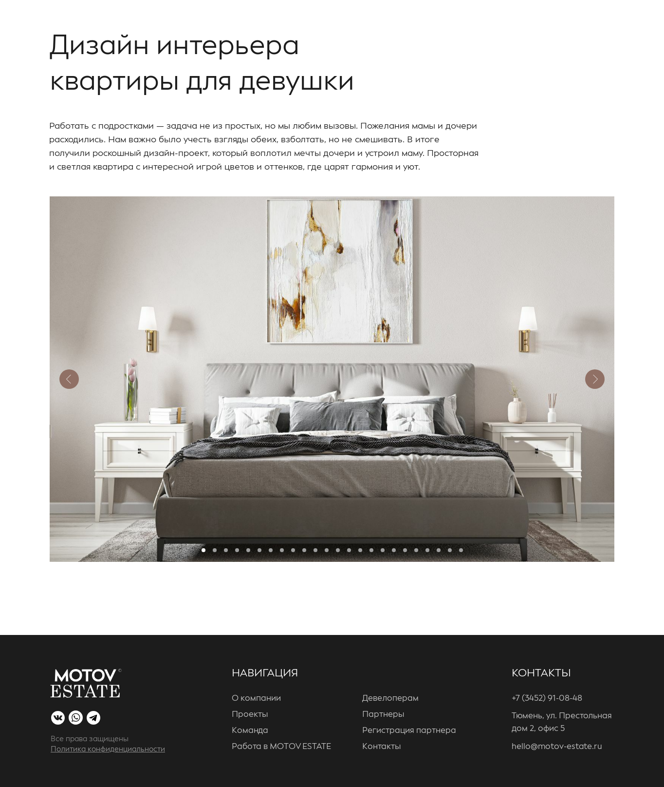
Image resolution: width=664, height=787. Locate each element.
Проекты (250, 714)
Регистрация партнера (409, 731)
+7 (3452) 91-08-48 (547, 698)
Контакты (381, 747)
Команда (250, 731)
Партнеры (383, 714)
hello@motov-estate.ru (557, 747)
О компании (256, 698)
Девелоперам (390, 698)
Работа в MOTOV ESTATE (281, 747)
